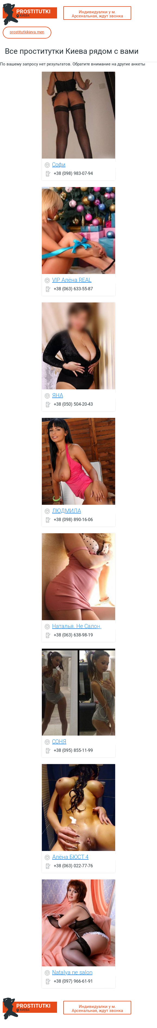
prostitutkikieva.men (27, 32)
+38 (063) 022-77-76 (73, 865)
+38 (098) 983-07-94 (73, 173)
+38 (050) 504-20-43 (73, 403)
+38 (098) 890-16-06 (73, 519)
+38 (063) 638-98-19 (73, 634)
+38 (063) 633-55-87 (73, 288)
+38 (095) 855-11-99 (73, 750)
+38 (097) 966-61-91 (73, 980)
